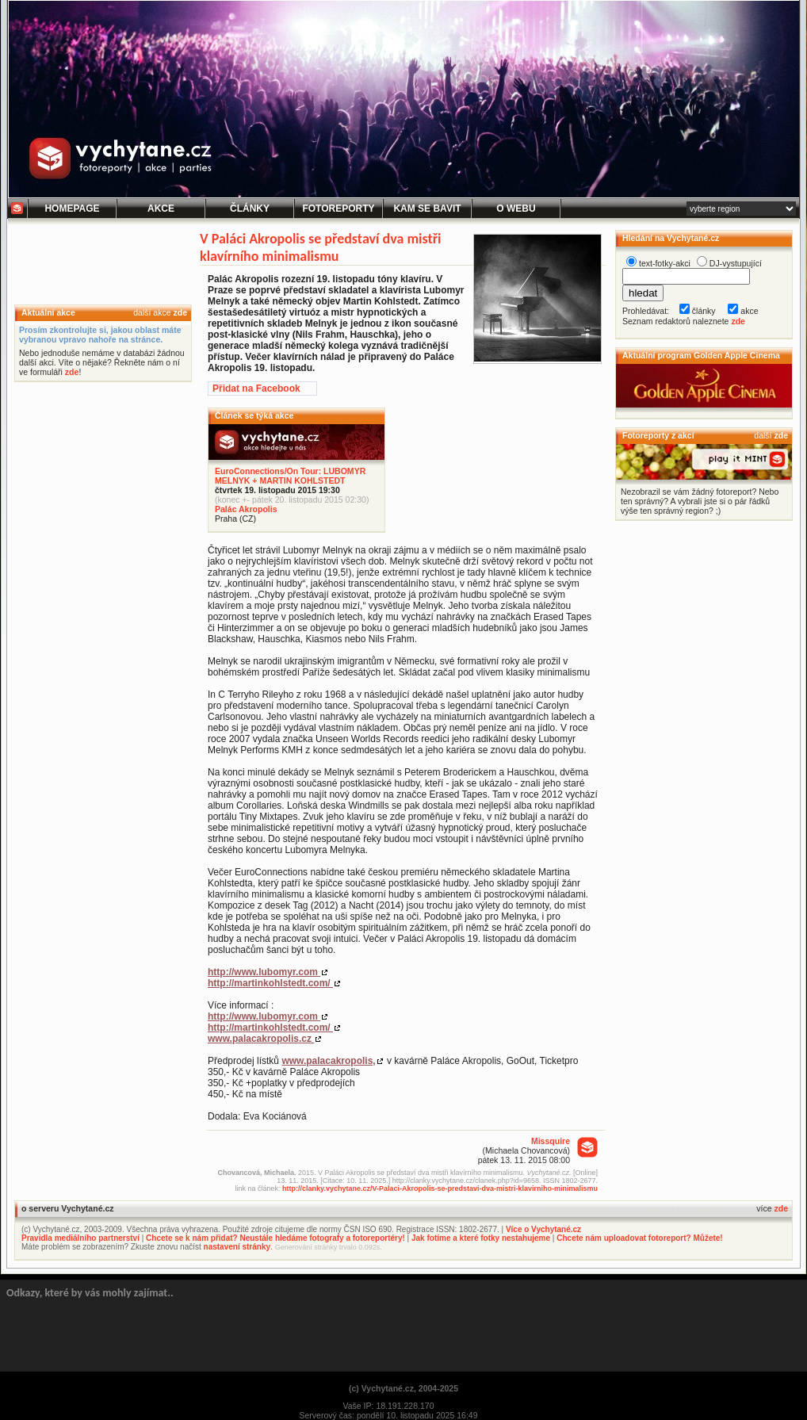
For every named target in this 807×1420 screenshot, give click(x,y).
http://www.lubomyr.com (264, 972)
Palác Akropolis (246, 509)
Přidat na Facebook (256, 388)
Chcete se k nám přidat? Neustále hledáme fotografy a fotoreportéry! (275, 1238)
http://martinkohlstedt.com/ (270, 983)
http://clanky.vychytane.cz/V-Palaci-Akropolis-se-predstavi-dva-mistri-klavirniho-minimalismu (440, 1188)
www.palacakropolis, (328, 1060)
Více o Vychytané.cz (543, 1229)
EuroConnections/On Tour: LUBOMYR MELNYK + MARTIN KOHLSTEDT (290, 475)
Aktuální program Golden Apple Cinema (701, 355)
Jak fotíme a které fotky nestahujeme (480, 1238)
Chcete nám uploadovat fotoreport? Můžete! (639, 1238)
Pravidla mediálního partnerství (80, 1238)
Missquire (550, 1141)
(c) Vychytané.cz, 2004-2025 (403, 1388)
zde (180, 312)
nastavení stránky (237, 1246)
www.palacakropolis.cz (261, 1038)
